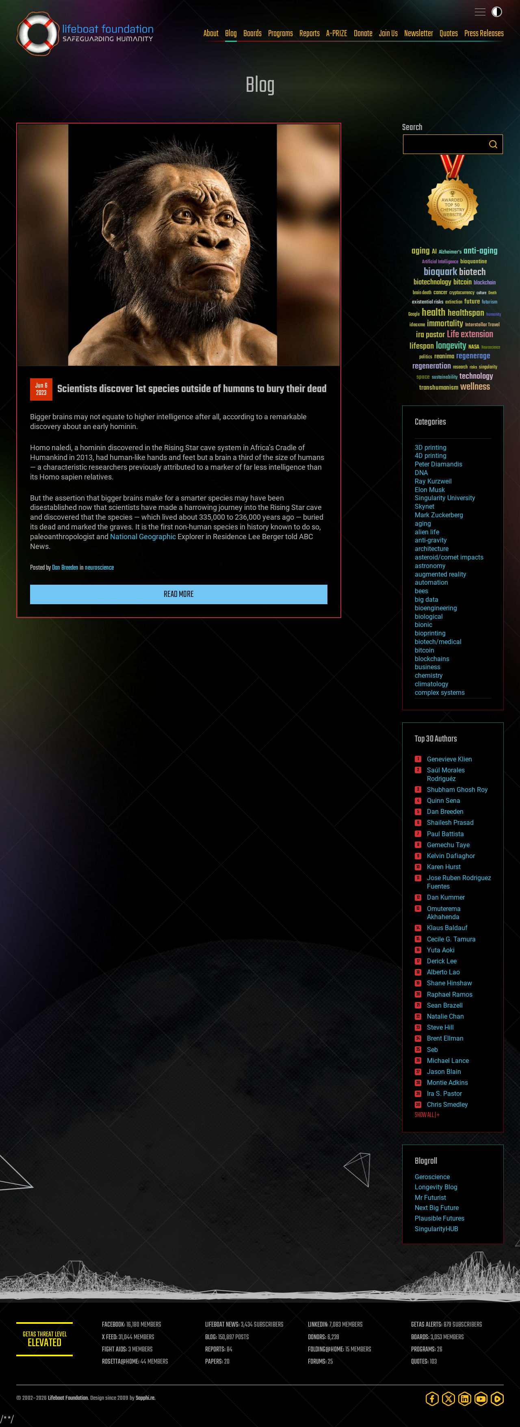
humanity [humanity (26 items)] (493, 314)
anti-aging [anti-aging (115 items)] (481, 251)
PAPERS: (214, 1362)
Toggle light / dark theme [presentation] (497, 12)
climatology (431, 684)
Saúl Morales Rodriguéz (446, 774)
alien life (427, 532)
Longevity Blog (436, 1187)
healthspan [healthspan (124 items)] (466, 313)
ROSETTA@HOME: (121, 1362)
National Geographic (143, 536)
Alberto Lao (443, 972)
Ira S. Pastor (444, 1093)
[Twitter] (448, 1399)
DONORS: (317, 1337)
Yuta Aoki (441, 950)
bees (421, 591)
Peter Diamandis (438, 464)
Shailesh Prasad (450, 822)
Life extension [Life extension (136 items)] (470, 335)
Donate (363, 34)
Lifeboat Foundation (68, 1398)
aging (423, 523)
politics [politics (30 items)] (425, 357)
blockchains (432, 659)
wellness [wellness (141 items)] (475, 387)
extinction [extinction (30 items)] (453, 302)
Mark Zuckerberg (439, 515)
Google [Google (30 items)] (414, 314)
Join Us (388, 34)
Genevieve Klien (449, 759)
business (427, 667)
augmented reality (440, 574)
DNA (421, 473)
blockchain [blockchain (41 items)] (485, 283)
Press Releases (484, 34)
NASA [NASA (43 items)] (473, 347)
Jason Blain (444, 1072)
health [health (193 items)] (434, 313)
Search (493, 144)
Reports (309, 34)
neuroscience (99, 568)
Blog (231, 34)
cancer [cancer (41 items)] (440, 293)
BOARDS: (420, 1337)
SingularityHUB (436, 1229)
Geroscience (432, 1177)
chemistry (429, 675)
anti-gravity (431, 540)
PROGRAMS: (423, 1350)
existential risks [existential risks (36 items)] (427, 302)
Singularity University (445, 498)
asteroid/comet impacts (449, 557)
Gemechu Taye (448, 845)
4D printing (430, 456)
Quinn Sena (443, 801)
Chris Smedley (447, 1104)
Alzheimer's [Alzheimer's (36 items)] (450, 252)
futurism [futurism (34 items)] (489, 303)
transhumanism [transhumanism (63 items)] (438, 388)
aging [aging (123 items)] (421, 251)
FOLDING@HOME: (326, 1350)
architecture (431, 549)
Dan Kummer (446, 897)
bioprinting (430, 633)
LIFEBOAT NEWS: (222, 1325)
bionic (423, 625)
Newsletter (418, 34)
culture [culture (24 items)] (481, 293)
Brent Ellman (445, 1038)
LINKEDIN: (318, 1325)
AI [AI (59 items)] (434, 252)
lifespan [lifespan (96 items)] (422, 346)
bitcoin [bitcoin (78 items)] (462, 282)
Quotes (449, 34)
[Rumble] (497, 1399)
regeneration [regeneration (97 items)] (431, 366)
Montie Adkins (447, 1083)
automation (431, 582)
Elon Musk (430, 490)
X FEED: (110, 1337)
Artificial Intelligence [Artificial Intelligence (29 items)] (440, 262)
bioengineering (436, 608)
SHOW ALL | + (427, 1115)
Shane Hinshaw (449, 983)
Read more (179, 594)
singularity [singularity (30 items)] (488, 367)
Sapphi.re (145, 1398)
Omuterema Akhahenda (444, 913)
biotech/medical (438, 642)
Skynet (424, 506)
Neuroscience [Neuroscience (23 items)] (490, 348)
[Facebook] (432, 1399)
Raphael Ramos (449, 994)
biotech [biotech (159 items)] (472, 272)
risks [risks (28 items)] (473, 367)
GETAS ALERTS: (426, 1325)
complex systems (440, 692)
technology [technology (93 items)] (476, 377)
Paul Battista (445, 834)
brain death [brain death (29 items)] (422, 293)
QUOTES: (420, 1362)
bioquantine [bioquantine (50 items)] (473, 261)
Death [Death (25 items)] (492, 293)
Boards (252, 34)
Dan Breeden (65, 568)
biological (429, 616)
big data (426, 599)
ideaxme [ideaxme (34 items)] (417, 325)
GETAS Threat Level (45, 1340)
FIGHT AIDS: (115, 1350)
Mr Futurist (430, 1197)
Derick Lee (442, 961)
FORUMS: (317, 1362)
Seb (432, 1050)
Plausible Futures (439, 1218)
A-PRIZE (336, 34)
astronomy (430, 566)
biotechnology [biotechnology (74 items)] (432, 282)
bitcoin (424, 650)
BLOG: (211, 1337)
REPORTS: (215, 1350)
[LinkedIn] (464, 1399)
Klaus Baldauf (447, 928)
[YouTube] (481, 1399)
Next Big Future (437, 1208)
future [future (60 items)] (472, 302)
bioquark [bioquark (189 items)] (440, 272)
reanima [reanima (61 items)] (444, 356)
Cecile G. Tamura (451, 939)
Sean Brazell (445, 1005)
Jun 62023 (41, 389)
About (211, 34)
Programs (280, 34)
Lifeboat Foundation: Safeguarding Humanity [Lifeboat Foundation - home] (85, 33)
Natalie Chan (445, 1016)
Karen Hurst (444, 867)
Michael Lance (448, 1061)
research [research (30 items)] (460, 367)
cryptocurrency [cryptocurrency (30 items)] (461, 293)
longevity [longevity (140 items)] (451, 346)
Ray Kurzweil (433, 481)
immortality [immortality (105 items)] (445, 324)
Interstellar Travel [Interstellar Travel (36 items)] (482, 325)
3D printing (430, 447)
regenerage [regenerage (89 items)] (473, 356)
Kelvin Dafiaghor (451, 856)
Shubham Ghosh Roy (457, 790)
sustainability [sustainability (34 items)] (444, 378)
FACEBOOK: (114, 1325)
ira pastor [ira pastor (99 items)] (430, 335)
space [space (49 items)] (423, 376)
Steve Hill (440, 1027)
